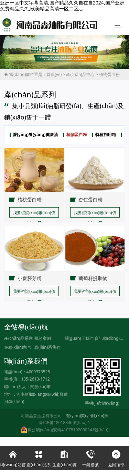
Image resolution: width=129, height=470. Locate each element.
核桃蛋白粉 (30, 199)
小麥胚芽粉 (30, 278)
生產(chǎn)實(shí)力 (64, 458)
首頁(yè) (54, 74)
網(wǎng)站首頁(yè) (13, 458)
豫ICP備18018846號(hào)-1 (64, 422)
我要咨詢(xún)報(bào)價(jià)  (34, 214)
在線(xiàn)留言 (17, 347)
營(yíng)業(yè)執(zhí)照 (87, 416)
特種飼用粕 (105, 135)
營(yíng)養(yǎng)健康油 (35, 135)
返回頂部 (116, 457)
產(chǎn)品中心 (80, 74)
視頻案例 (42, 338)
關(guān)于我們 (79, 338)
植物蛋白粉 (109, 74)
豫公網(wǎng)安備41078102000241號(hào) (64, 430)
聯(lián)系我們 (47, 347)
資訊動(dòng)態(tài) (110, 338)
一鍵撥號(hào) (90, 458)
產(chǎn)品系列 (18, 338)
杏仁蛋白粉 (90, 199)
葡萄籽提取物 (92, 278)
